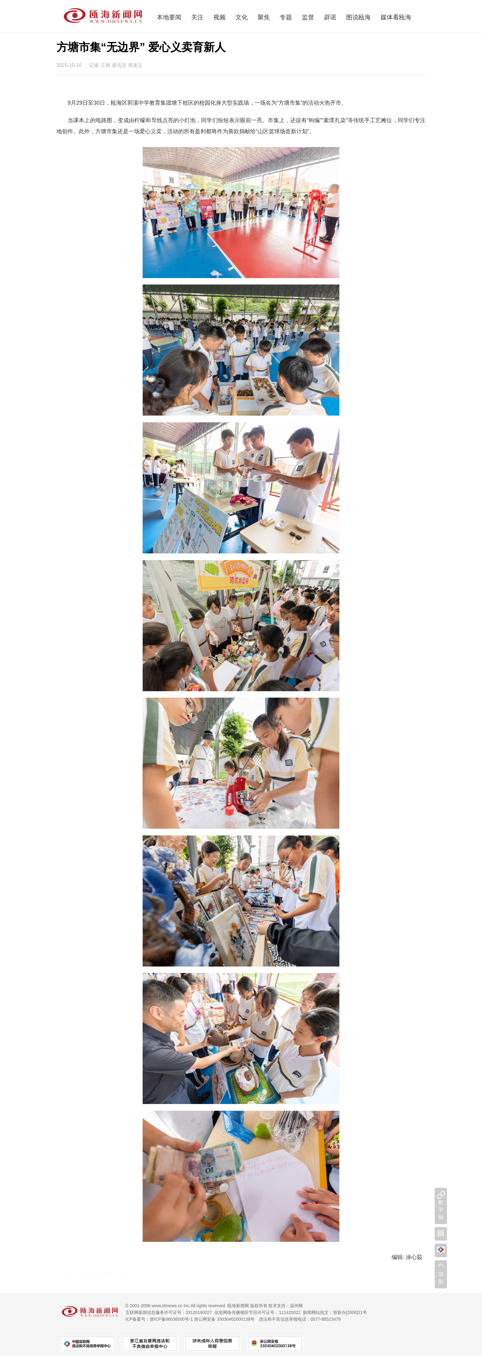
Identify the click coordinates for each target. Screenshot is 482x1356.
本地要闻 (169, 17)
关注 (197, 17)
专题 (286, 17)
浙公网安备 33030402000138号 (224, 1319)
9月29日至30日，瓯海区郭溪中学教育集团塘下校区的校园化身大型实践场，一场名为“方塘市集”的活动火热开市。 (207, 103)
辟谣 (330, 17)
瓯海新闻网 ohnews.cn (112, 1275)
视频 (219, 17)
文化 (241, 17)
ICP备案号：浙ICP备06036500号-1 (159, 1319)
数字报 (440, 1210)
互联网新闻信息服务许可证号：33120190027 (168, 1312)
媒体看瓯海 (396, 17)
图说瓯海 (358, 17)
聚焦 (264, 17)
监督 (308, 17)
